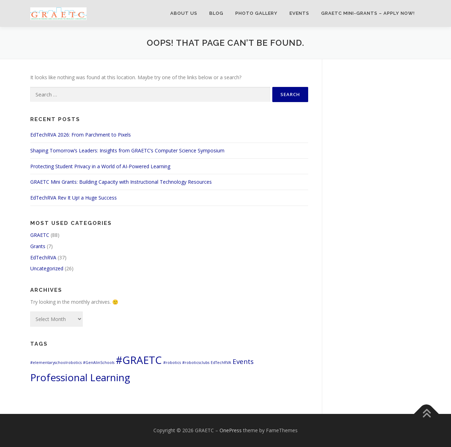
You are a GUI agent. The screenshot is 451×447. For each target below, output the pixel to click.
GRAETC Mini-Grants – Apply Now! (368, 13)
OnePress (231, 430)
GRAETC (39, 235)
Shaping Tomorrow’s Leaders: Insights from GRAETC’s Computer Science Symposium (127, 150)
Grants (37, 246)
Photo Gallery (256, 13)
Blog (216, 13)
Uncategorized (46, 268)
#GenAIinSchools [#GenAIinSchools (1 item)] (98, 362)
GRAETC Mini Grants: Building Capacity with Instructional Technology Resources (121, 181)
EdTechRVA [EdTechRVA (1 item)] (221, 362)
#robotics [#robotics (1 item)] (172, 362)
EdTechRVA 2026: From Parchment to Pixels (80, 134)
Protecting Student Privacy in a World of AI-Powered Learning (100, 166)
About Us (183, 13)
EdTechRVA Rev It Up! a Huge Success (73, 197)
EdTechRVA (43, 257)
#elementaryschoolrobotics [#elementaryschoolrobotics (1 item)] (56, 362)
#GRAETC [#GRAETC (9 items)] (139, 360)
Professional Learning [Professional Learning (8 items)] (80, 377)
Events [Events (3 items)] (243, 361)
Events (299, 13)
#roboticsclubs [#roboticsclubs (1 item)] (195, 362)
